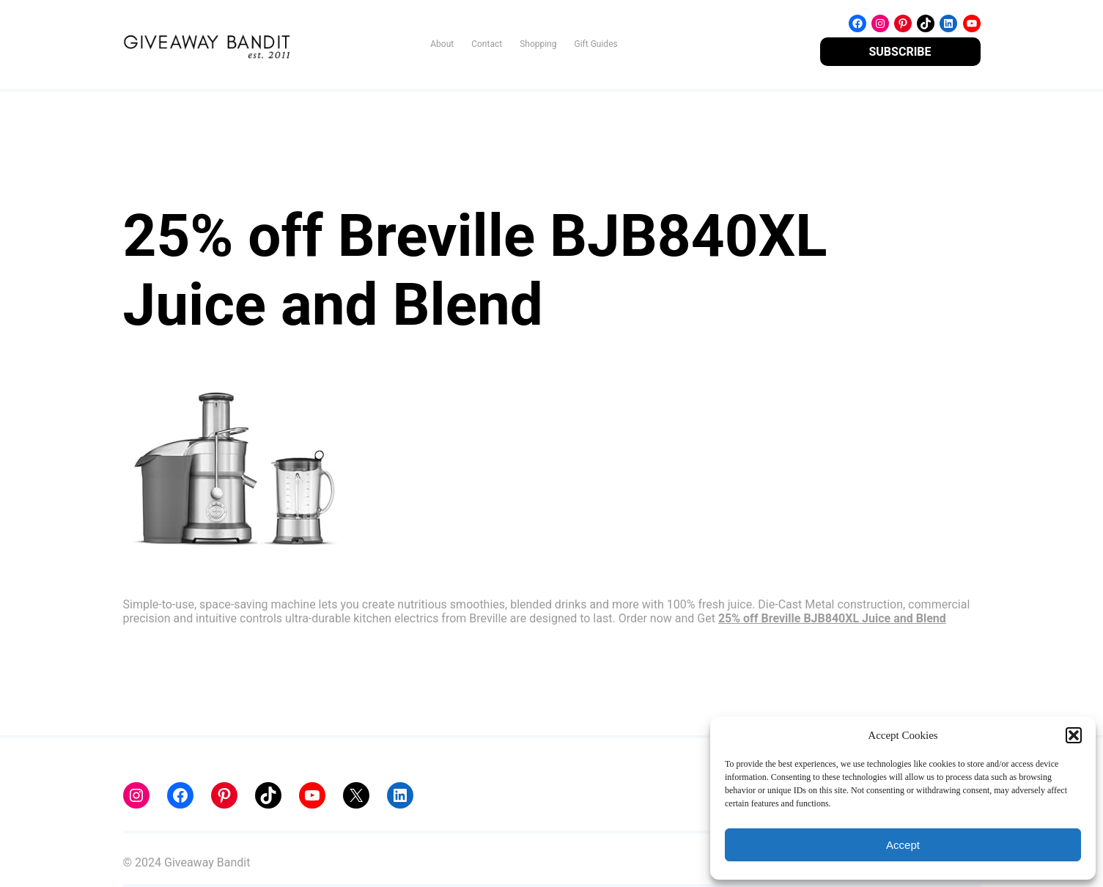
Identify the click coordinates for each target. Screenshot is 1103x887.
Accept (903, 845)
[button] (1073, 735)
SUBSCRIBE (899, 52)
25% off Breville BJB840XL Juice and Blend (832, 618)
